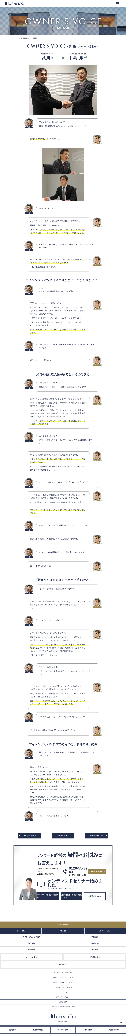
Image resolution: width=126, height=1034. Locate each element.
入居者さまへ (63, 964)
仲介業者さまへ (94, 957)
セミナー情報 (21, 931)
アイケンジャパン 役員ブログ (63, 973)
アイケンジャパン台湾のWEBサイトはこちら (63, 1007)
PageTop (121, 1022)
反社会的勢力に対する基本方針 (63, 987)
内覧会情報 (63, 931)
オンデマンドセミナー (105, 931)
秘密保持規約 (63, 1002)
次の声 (29, 835)
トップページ (13, 38)
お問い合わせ (63, 925)
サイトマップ (63, 992)
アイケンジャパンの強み (31, 937)
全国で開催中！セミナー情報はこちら (71, 896)
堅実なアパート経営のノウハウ (63, 982)
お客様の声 (25, 38)
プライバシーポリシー (63, 997)
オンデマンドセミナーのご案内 (47, 896)
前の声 (96, 835)
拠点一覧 (94, 949)
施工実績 (31, 943)
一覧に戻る (63, 836)
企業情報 (31, 949)
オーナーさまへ (31, 957)
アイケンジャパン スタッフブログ (62, 977)
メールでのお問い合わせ (96, 871)
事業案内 (94, 937)
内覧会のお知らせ (94, 896)
